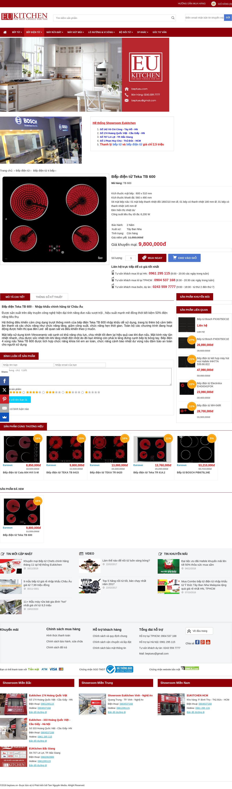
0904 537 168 (164, 280)
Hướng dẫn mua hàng (192, 3)
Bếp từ (17, 32)
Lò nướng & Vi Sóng (101, 32)
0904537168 (44, 708)
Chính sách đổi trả (56, 647)
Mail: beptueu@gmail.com (154, 653)
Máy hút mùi (75, 32)
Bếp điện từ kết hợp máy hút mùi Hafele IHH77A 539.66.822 (213, 361)
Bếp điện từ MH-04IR (209, 405)
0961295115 (47, 704)
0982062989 (47, 757)
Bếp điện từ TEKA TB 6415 (62, 472)
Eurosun (8, 465)
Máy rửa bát (54, 32)
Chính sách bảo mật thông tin (109, 648)
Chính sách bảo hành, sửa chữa (64, 641)
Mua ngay (152, 257)
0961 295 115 (159, 273)
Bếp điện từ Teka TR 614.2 (149, 472)
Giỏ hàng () (225, 4)
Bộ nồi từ (126, 32)
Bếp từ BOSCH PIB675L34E (193, 472)
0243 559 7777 (164, 287)
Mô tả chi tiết (15, 297)
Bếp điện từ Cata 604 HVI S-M (21, 472)
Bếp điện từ (34, 32)
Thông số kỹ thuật (49, 297)
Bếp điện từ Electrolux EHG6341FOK (209, 385)
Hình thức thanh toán (58, 635)
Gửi (228, 17)
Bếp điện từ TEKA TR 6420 (106, 472)
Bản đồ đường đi (38, 712)
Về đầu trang (197, 631)
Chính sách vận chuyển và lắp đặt (112, 642)
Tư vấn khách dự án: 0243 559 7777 (159, 648)
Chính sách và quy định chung (110, 636)
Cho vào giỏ (184, 257)
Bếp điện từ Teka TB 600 (17, 535)
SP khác (142, 32)
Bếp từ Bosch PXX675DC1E (213, 319)
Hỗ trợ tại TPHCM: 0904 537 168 (157, 636)
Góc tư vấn (160, 32)
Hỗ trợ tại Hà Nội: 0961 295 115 (157, 642)
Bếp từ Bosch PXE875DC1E (213, 339)
